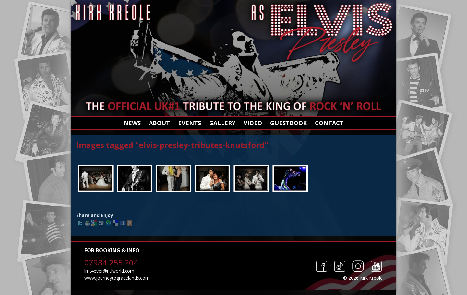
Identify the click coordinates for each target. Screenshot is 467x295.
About (159, 123)
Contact (329, 123)
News (132, 123)
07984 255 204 (111, 262)
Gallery (222, 123)
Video (253, 123)
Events (189, 123)
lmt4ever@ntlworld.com (109, 271)
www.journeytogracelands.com (117, 278)
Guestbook (288, 123)
